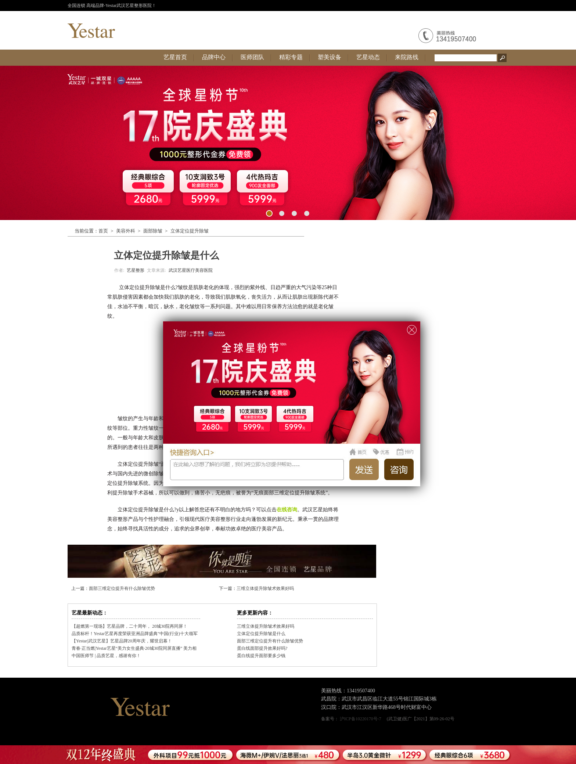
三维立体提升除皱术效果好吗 (265, 588)
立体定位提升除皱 (189, 231)
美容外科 (125, 231)
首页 (103, 231)
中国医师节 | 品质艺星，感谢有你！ (106, 655)
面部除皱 (152, 231)
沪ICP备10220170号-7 (360, 718)
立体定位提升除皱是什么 (261, 633)
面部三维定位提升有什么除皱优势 (122, 588)
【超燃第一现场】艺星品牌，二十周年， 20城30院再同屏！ (129, 626)
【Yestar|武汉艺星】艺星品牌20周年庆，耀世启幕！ (122, 641)
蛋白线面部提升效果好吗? (262, 648)
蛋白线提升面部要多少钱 (261, 655)
